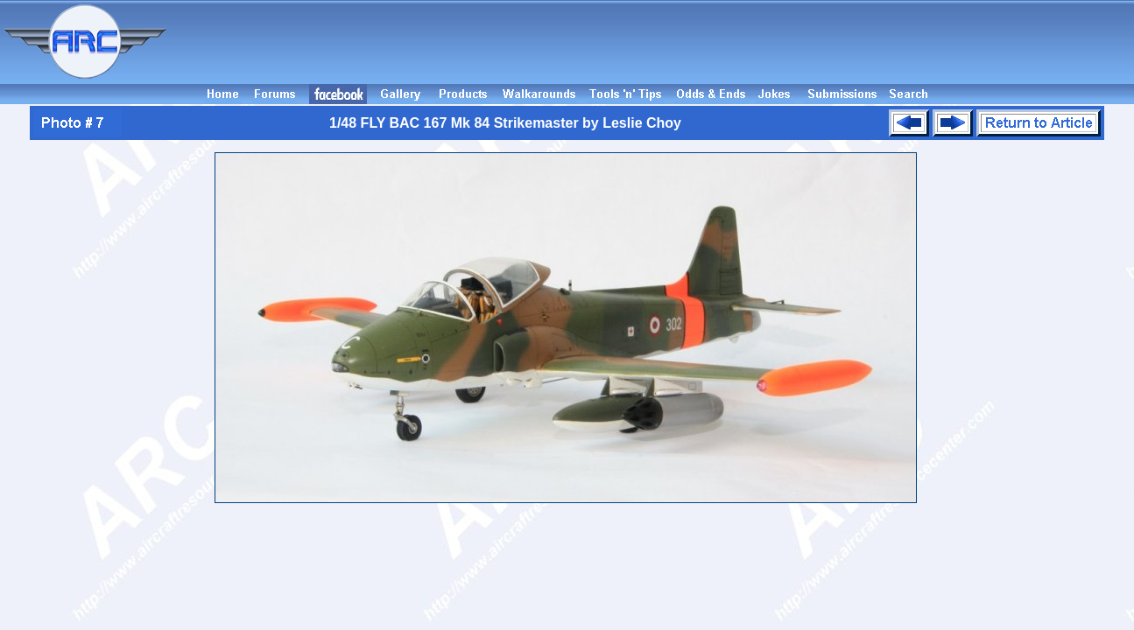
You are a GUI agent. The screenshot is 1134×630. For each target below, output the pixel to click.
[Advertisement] (653, 42)
